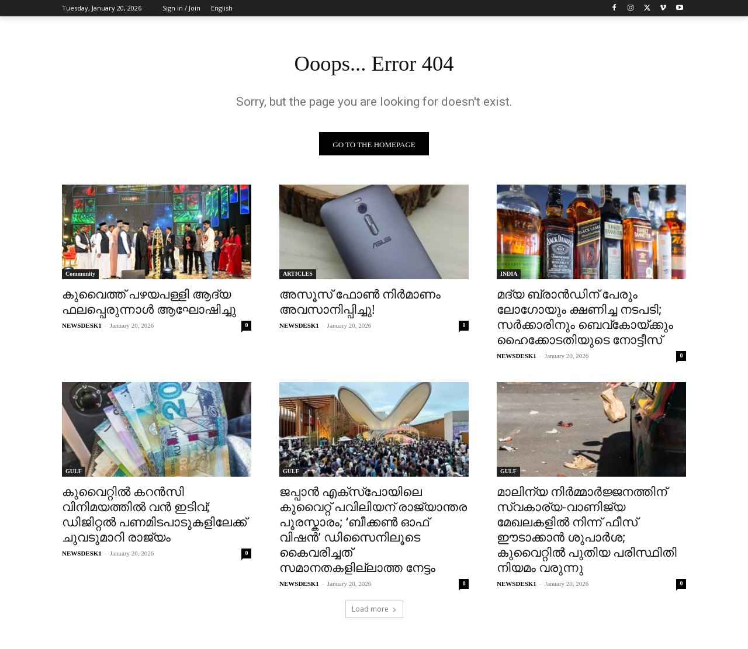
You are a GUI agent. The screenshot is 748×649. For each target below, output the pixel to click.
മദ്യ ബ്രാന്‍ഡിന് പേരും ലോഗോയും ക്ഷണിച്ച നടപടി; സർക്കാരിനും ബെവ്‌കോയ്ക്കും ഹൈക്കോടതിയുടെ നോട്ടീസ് (585, 319)
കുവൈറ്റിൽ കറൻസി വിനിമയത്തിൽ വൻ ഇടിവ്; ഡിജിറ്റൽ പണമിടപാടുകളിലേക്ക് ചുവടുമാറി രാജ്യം (154, 517)
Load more (374, 612)
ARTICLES (298, 276)
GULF (73, 474)
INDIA (508, 276)
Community (80, 276)
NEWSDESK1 (82, 328)
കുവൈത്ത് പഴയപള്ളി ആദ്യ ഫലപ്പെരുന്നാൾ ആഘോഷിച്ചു (149, 304)
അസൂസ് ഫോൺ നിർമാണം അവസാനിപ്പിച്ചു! (360, 304)
